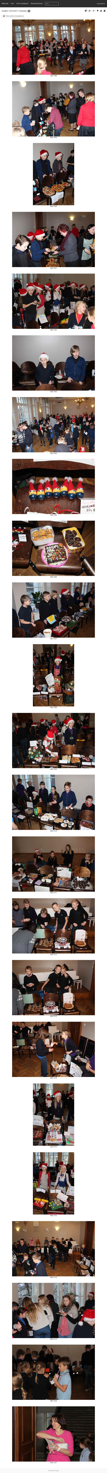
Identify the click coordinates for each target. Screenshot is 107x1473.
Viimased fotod (37, 3)
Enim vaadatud (22, 3)
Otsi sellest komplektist (15, 16)
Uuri (12, 3)
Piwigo (57, 1470)
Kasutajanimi (101, 4)
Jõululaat (23, 11)
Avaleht (5, 11)
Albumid (5, 3)
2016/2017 (13, 11)
